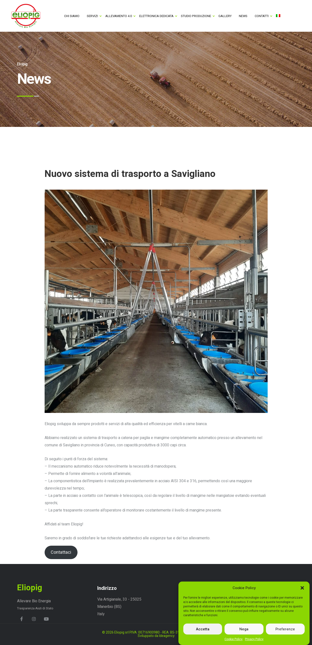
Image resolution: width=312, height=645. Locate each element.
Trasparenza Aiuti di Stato (35, 608)
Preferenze (285, 630)
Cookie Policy (233, 640)
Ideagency (167, 635)
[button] (302, 588)
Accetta (202, 630)
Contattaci (61, 552)
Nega (243, 630)
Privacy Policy (254, 640)
